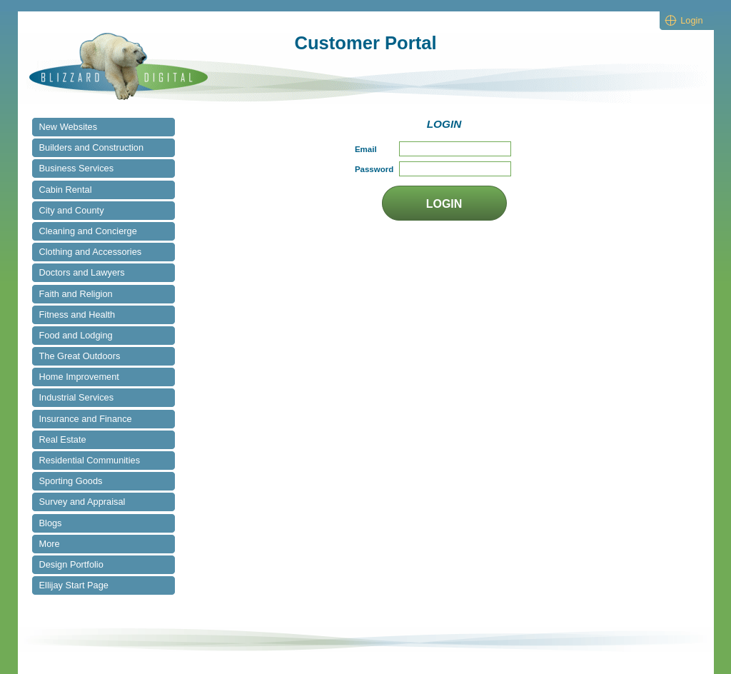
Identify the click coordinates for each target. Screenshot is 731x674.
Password (374, 169)
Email (366, 149)
